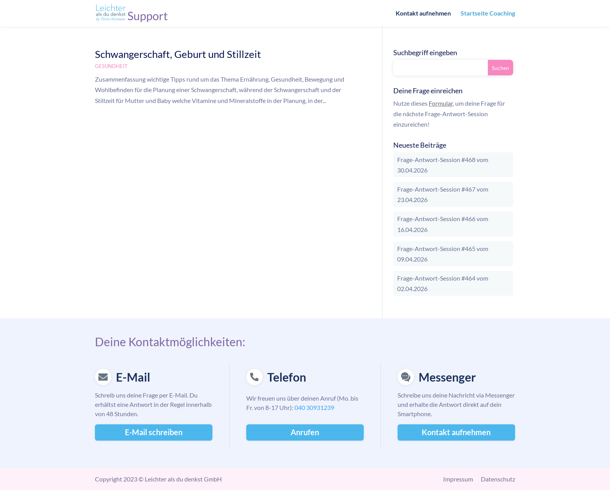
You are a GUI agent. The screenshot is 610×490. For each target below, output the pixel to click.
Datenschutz (498, 479)
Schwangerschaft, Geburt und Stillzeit (178, 54)
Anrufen (305, 432)
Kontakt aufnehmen (423, 13)
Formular (441, 103)
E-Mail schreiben (153, 432)
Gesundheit (111, 66)
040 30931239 (314, 407)
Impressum (458, 479)
